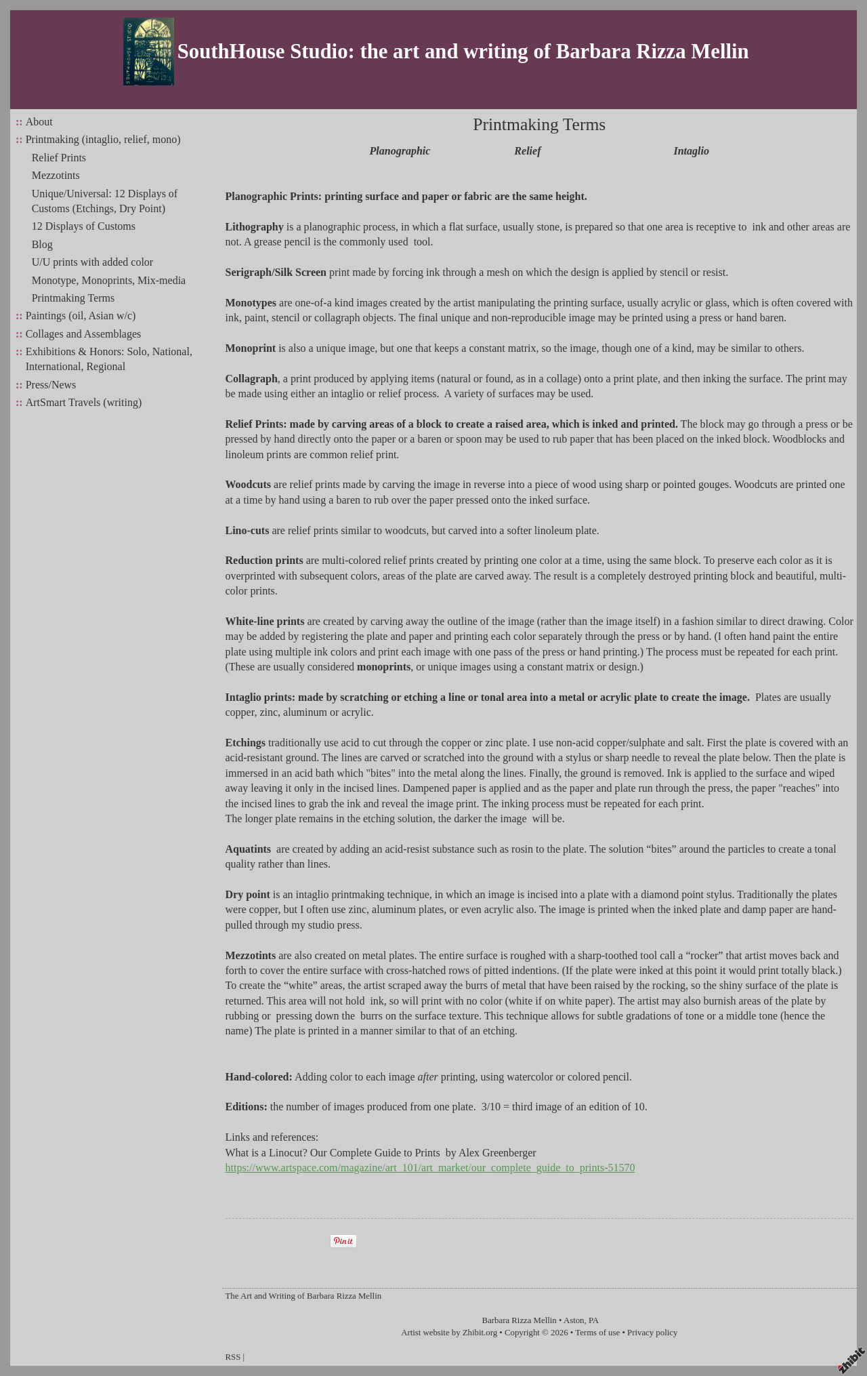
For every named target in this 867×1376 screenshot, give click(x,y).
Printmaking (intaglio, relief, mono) (103, 139)
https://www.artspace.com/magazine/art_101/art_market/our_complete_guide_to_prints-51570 (430, 1167)
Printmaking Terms (73, 298)
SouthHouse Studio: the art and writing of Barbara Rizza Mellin (463, 51)
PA (594, 1320)
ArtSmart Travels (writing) (84, 402)
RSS (233, 1357)
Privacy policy (652, 1332)
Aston (574, 1320)
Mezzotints (56, 175)
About (39, 121)
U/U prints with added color (93, 262)
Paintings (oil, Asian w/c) (81, 315)
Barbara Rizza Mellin (519, 1320)
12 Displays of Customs (83, 226)
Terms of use (597, 1332)
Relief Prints (59, 157)
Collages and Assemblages (84, 334)
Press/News (51, 384)
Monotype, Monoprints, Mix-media (109, 280)
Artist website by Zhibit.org (449, 1332)
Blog (42, 244)
